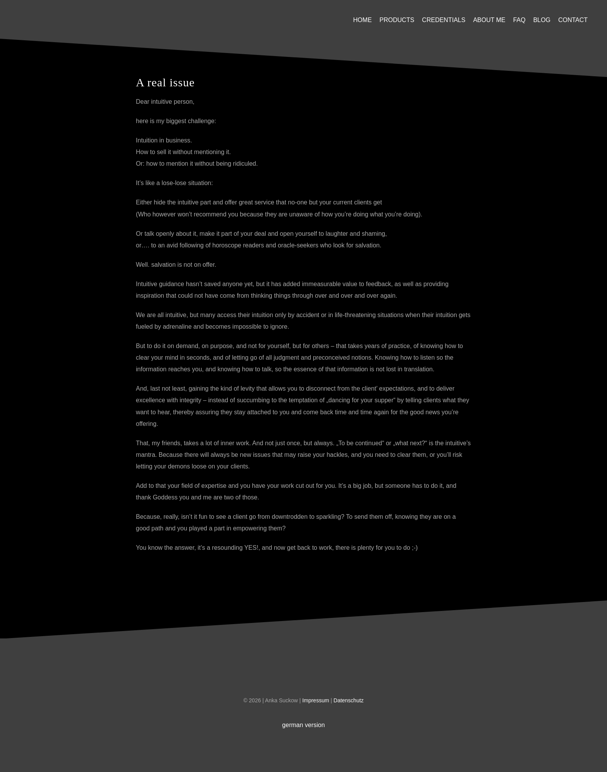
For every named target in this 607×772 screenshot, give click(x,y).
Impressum (316, 700)
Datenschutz (349, 700)
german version (303, 725)
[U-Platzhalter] (67, 11)
